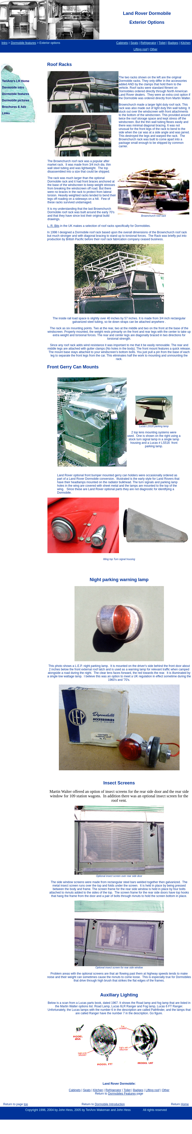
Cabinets (122, 43)
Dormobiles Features (122, 1093)
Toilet (162, 43)
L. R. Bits (53, 226)
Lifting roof (141, 49)
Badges (173, 43)
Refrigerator (148, 43)
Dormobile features (23, 43)
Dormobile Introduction (110, 1104)
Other (153, 49)
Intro (4, 43)
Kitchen (186, 43)
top (26, 1104)
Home (185, 1104)
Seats (134, 43)
